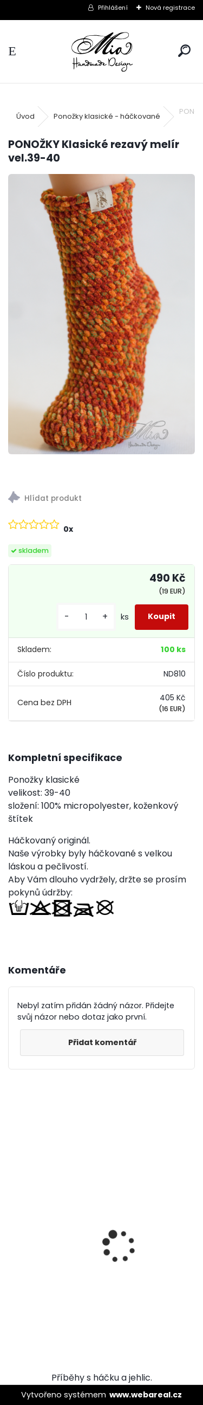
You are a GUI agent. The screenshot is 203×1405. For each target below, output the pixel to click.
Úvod (25, 116)
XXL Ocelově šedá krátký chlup (80, 1246)
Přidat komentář (102, 1042)
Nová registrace (170, 7)
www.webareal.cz (145, 1394)
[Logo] (101, 51)
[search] (184, 51)
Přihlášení (113, 7)
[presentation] (14, 1228)
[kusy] (86, 617)
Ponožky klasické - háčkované (107, 116)
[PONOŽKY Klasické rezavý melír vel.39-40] (101, 314)
